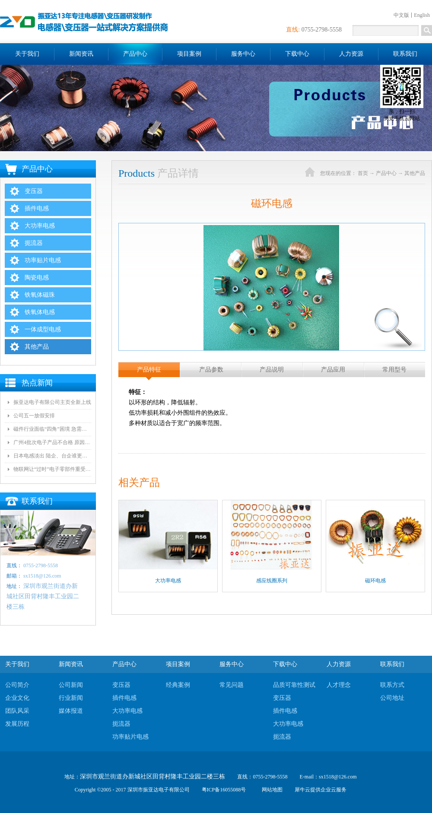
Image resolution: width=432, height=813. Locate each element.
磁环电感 (375, 581)
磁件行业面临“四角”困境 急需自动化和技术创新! (52, 429)
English (422, 15)
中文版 (401, 15)
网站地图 (271, 790)
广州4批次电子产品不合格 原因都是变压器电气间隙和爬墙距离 (52, 442)
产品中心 (386, 173)
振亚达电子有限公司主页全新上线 (52, 402)
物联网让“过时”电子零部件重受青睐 (52, 469)
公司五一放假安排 (34, 416)
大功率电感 (168, 581)
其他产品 (414, 173)
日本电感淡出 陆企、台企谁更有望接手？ (52, 456)
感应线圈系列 (271, 581)
